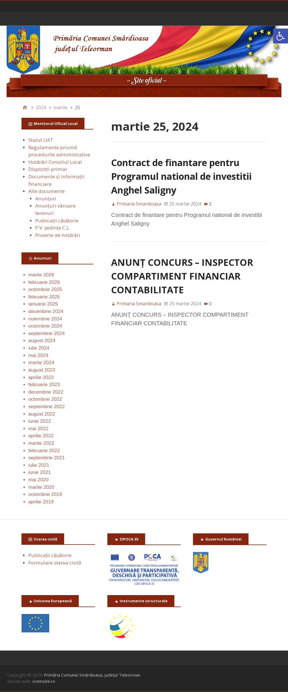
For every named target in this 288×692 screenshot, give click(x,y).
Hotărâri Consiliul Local (55, 162)
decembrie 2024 (45, 311)
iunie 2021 (39, 472)
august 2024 (41, 340)
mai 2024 (38, 355)
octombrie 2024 (45, 326)
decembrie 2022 (45, 392)
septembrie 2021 (46, 457)
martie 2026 (41, 275)
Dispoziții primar (47, 169)
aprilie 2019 (41, 501)
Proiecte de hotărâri (57, 235)
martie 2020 (41, 487)
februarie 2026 (44, 282)
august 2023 (41, 370)
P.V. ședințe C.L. (52, 227)
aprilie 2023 (41, 377)
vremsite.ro (43, 681)
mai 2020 (38, 479)
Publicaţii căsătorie (56, 220)
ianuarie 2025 (43, 304)
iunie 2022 (39, 421)
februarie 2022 (44, 450)
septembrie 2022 (46, 406)
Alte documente (46, 191)
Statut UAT (40, 140)
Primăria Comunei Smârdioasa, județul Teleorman (92, 675)
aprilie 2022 (41, 435)
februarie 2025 (44, 297)
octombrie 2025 (45, 289)
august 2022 (41, 414)
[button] (280, 36)
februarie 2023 (44, 384)
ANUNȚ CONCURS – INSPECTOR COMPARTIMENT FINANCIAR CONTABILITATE (182, 276)
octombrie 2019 (45, 494)
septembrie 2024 (46, 333)
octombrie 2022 (45, 399)
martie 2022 (41, 443)
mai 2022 (38, 428)
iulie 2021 (38, 465)
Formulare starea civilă (54, 562)
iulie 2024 (38, 348)
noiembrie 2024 (45, 319)
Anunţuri (45, 198)
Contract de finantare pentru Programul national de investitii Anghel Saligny (181, 176)
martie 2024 (41, 362)
